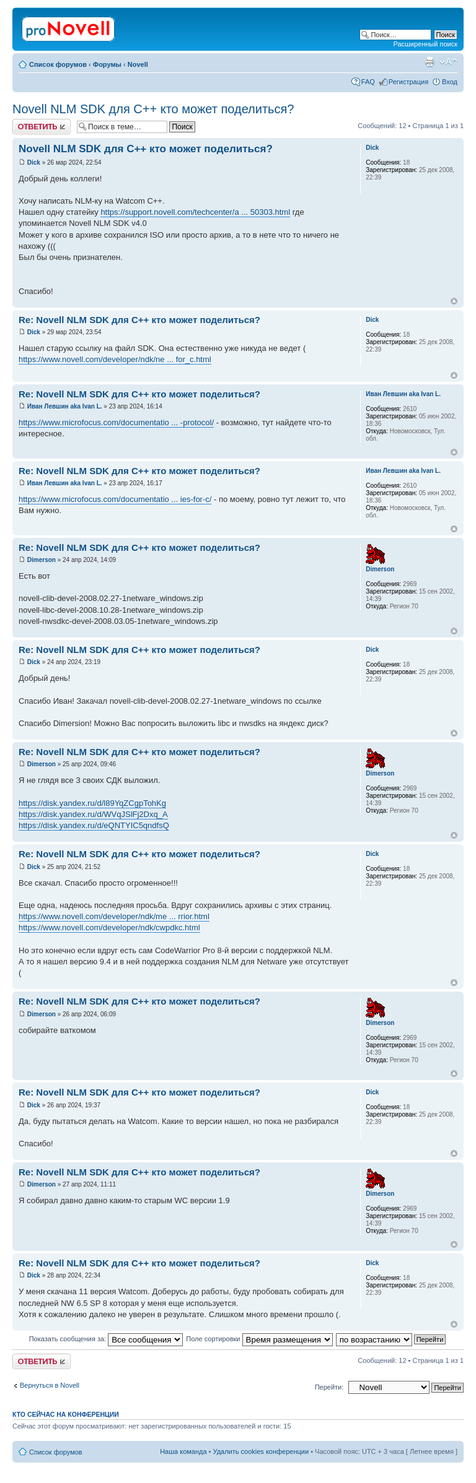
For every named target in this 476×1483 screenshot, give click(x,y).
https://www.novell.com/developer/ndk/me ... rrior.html (114, 916)
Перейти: (329, 1387)
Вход (449, 81)
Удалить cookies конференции (261, 1451)
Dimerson (41, 559)
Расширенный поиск (425, 44)
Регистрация (408, 81)
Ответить (41, 126)
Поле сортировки (259, 1338)
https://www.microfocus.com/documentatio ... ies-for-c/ (115, 499)
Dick (33, 162)
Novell (138, 64)
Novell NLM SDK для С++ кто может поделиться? (153, 109)
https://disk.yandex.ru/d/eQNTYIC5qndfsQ (94, 825)
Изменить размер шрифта (448, 61)
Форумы (107, 64)
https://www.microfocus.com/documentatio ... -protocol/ (116, 422)
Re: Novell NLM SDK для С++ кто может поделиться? (139, 319)
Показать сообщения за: (106, 1338)
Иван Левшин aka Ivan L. (64, 406)
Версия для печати (429, 61)
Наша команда (183, 1451)
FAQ (368, 81)
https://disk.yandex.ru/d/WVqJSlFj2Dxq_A (93, 814)
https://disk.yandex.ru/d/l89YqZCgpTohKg (92, 803)
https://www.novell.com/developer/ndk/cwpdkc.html (109, 927)
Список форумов (58, 64)
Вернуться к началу (454, 301)
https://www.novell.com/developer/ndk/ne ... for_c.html (115, 359)
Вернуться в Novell (49, 1385)
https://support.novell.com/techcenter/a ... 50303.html (195, 212)
